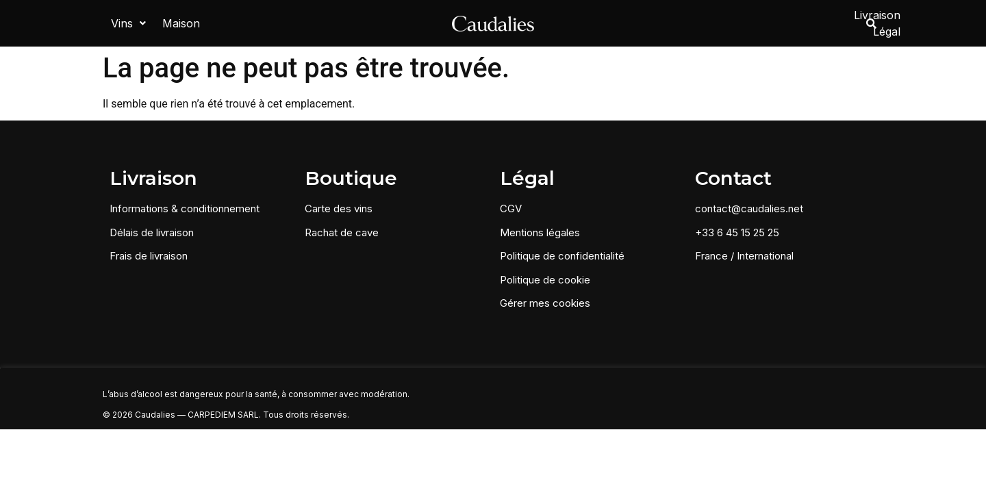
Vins (128, 22)
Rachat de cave (342, 229)
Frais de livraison (149, 253)
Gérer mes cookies (545, 300)
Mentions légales (540, 229)
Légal (823, 22)
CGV (511, 206)
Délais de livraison (152, 229)
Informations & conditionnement (185, 206)
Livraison (770, 22)
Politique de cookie (545, 276)
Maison (181, 22)
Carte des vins (338, 206)
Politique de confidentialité (562, 253)
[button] (128, 22)
